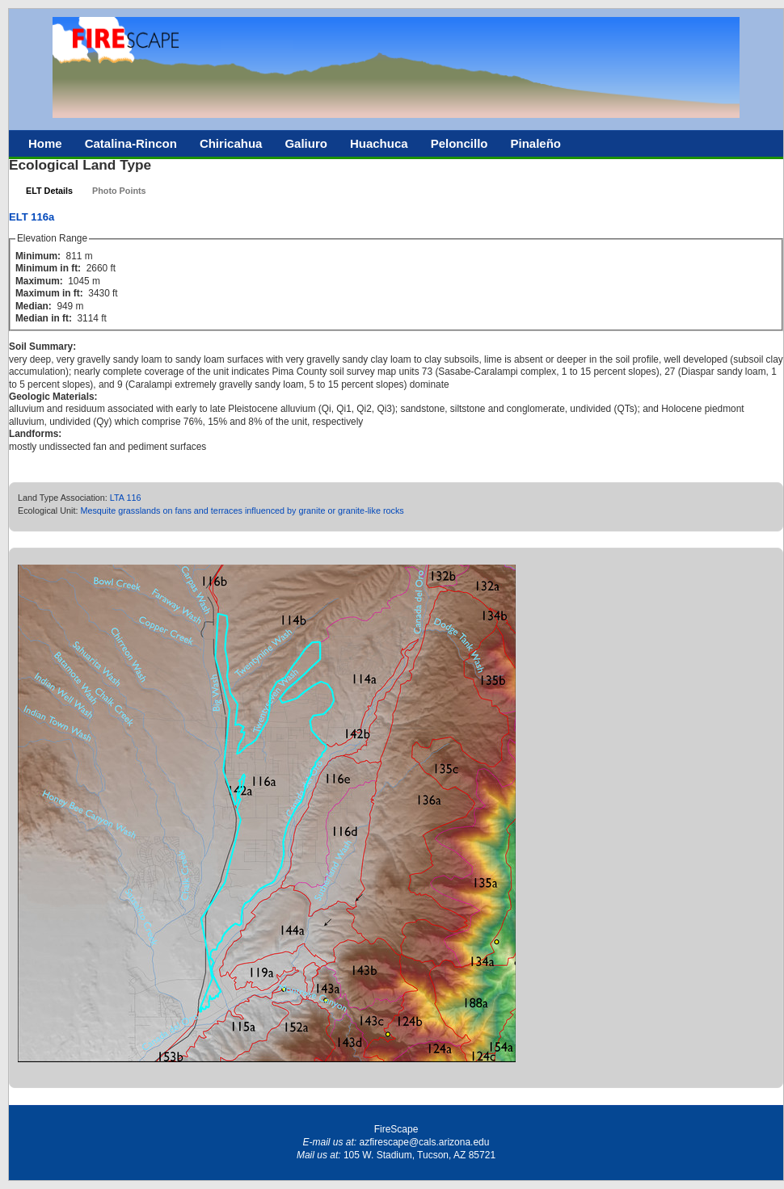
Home (45, 143)
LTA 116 (125, 497)
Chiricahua (231, 143)
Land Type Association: (64, 497)
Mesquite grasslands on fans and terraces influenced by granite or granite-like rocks (241, 510)
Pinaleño (535, 143)
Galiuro (306, 143)
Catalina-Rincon (131, 143)
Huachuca (379, 143)
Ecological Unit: (49, 510)
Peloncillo (459, 143)
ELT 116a (31, 217)
